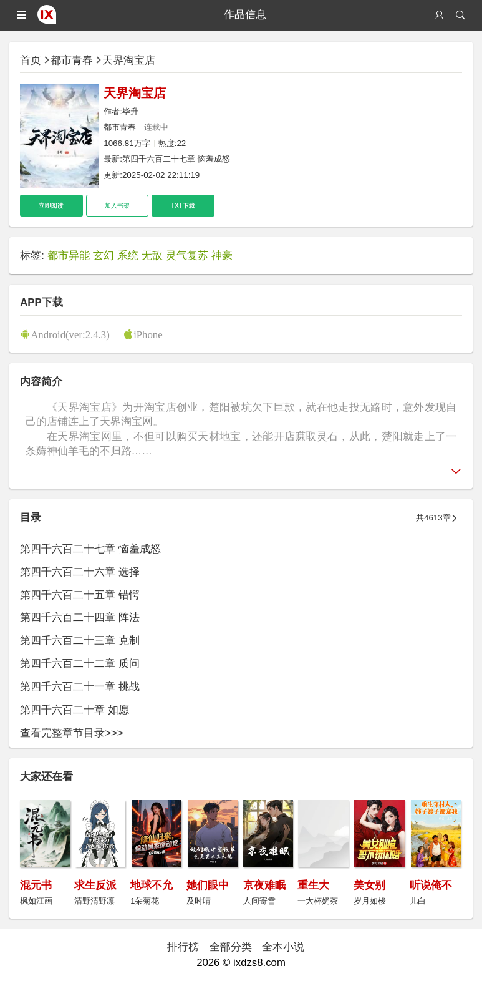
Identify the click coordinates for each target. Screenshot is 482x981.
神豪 (222, 255)
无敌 (152, 255)
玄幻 (103, 255)
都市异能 (68, 255)
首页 (30, 60)
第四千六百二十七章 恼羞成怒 (176, 159)
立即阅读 (51, 205)
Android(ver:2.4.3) (70, 334)
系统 (127, 255)
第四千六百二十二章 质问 (80, 664)
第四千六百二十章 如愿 (74, 710)
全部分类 (231, 947)
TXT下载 (183, 205)
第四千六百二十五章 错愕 (80, 595)
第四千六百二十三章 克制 (80, 641)
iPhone (148, 334)
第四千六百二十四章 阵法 (80, 617)
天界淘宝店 (128, 60)
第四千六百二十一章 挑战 (80, 687)
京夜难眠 (264, 885)
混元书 (36, 885)
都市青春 (72, 60)
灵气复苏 (187, 255)
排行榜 (183, 947)
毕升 (130, 111)
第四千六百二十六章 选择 (80, 572)
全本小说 (283, 947)
